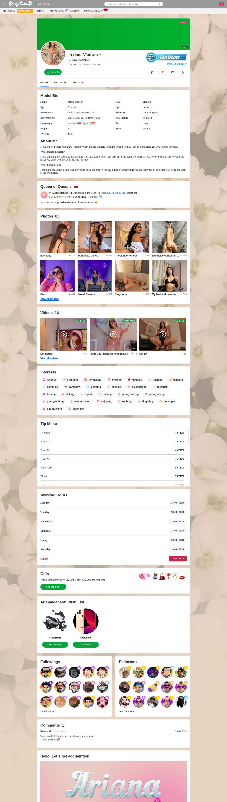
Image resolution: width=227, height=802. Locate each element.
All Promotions (59, 10)
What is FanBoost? (177, 64)
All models (9, 11)
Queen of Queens (116, 192)
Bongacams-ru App (94, 10)
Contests (75, 11)
